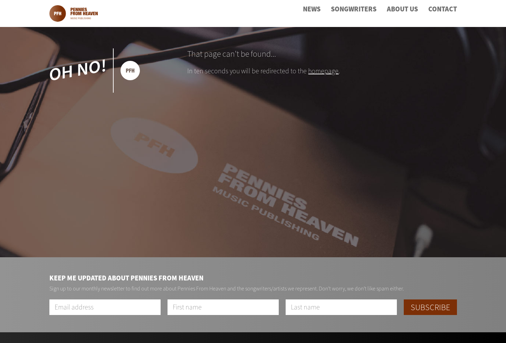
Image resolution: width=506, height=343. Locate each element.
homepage (323, 71)
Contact (442, 9)
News (312, 9)
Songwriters (353, 9)
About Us (402, 9)
